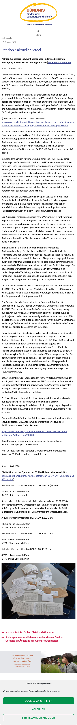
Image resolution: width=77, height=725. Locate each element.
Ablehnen (38, 709)
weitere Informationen (59, 62)
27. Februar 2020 (9, 42)
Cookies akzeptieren (39, 700)
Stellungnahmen (8, 38)
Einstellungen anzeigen (38, 717)
